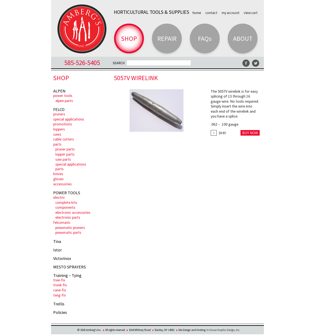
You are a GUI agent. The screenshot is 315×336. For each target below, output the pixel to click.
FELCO (58, 109)
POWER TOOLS (62, 95)
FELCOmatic (61, 222)
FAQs (205, 38)
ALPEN (59, 91)
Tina (57, 241)
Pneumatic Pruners (70, 227)
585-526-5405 (82, 62)
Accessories (62, 183)
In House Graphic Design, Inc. (223, 330)
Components (65, 207)
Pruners (59, 114)
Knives (58, 173)
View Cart (251, 12)
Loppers (59, 129)
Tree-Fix (59, 280)
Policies (60, 312)
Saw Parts (63, 159)
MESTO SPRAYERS (69, 267)
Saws (57, 134)
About (242, 38)
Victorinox (62, 258)
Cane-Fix (59, 290)
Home (196, 12)
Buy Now (250, 132)
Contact (211, 12)
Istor (57, 250)
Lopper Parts (64, 154)
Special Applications (68, 119)
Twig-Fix (59, 295)
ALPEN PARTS (64, 100)
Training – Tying (67, 275)
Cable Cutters (63, 139)
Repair (166, 38)
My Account (230, 12)
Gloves (58, 178)
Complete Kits (66, 202)
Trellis (58, 304)
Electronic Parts (67, 217)
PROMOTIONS (62, 124)
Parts (57, 144)
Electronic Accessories (72, 212)
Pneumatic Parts (68, 232)
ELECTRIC (59, 197)
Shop (129, 38)
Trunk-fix (60, 284)
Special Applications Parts (70, 166)
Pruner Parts (65, 149)
